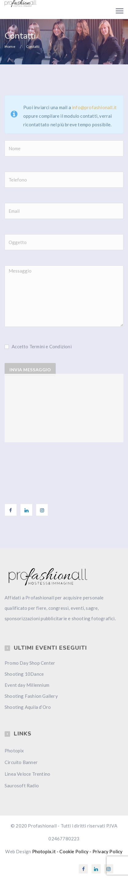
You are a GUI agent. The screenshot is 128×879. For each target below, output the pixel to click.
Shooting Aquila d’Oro (28, 707)
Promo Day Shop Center (30, 663)
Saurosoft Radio (22, 785)
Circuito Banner (21, 762)
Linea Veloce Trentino (27, 774)
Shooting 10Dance (24, 674)
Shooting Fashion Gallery (31, 696)
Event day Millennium (27, 685)
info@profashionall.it (94, 107)
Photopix (14, 750)
